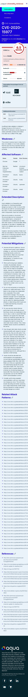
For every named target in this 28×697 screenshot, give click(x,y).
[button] (26, 3)
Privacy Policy (5, 675)
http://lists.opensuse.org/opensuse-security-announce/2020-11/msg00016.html (13, 559)
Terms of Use (13, 675)
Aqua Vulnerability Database (12, 4)
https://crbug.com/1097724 (11, 569)
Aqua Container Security (10, 649)
